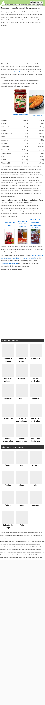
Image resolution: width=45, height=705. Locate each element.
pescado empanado (37, 115)
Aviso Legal (39, 557)
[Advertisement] (22, 321)
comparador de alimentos (16, 72)
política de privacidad (31, 557)
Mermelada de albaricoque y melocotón (22, 223)
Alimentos (36, 2)
